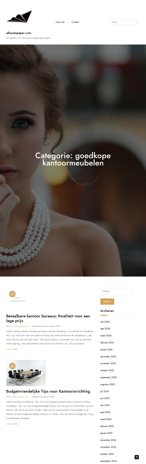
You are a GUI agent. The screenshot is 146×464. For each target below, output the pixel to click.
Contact (75, 22)
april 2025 (105, 412)
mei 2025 (105, 405)
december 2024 (108, 440)
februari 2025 (107, 426)
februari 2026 (107, 342)
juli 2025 (104, 391)
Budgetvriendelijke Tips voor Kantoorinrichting (48, 391)
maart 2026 (105, 335)
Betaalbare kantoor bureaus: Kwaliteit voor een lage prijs (48, 318)
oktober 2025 (107, 370)
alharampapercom (20, 326)
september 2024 (108, 461)
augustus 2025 (107, 384)
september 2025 (108, 377)
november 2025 (108, 363)
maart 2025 (105, 419)
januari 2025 (106, 433)
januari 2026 (106, 349)
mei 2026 (105, 321)
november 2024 (108, 447)
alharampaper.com (18, 33)
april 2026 (105, 328)
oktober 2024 (107, 454)
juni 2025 (105, 398)
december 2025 (108, 356)
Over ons (60, 22)
